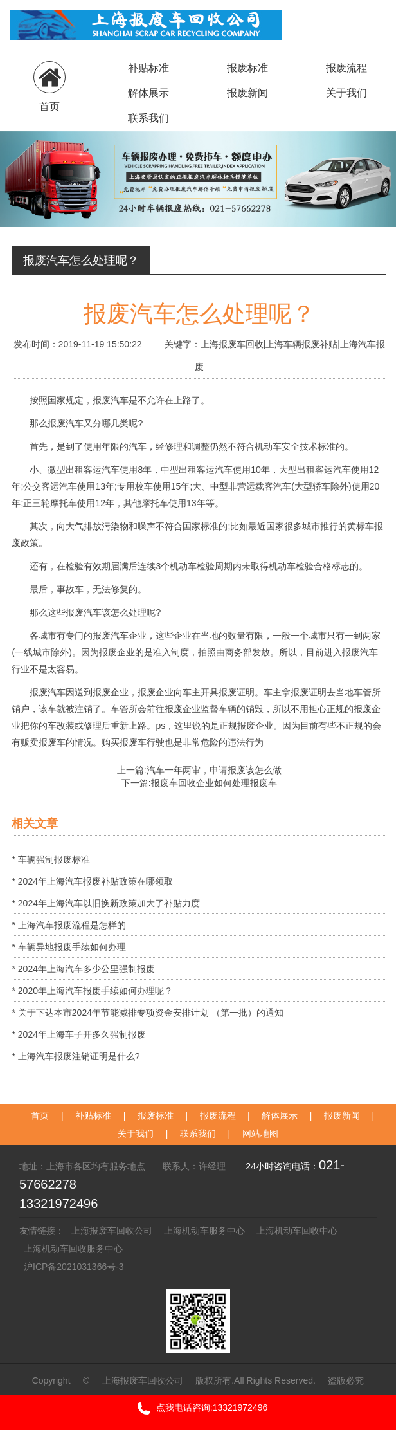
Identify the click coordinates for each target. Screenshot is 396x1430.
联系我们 (148, 118)
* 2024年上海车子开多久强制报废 (78, 1034)
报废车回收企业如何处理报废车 (214, 783)
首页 (40, 1115)
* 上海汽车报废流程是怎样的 (68, 925)
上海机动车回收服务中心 (73, 1248)
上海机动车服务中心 (204, 1230)
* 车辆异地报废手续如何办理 (68, 947)
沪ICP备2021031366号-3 (76, 1266)
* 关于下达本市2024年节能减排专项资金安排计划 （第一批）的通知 (147, 1012)
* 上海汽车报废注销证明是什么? (76, 1056)
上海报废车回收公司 (111, 1230)
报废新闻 (247, 92)
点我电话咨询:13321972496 (198, 1408)
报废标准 (247, 67)
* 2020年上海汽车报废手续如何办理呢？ (92, 990)
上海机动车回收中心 (297, 1230)
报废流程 (346, 67)
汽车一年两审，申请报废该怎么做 (214, 770)
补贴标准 (148, 67)
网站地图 (260, 1133)
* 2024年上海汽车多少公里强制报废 (83, 969)
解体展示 (148, 92)
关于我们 (346, 92)
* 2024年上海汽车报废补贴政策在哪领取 (92, 881)
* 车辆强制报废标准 (50, 859)
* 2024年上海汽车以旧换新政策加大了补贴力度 (105, 903)
